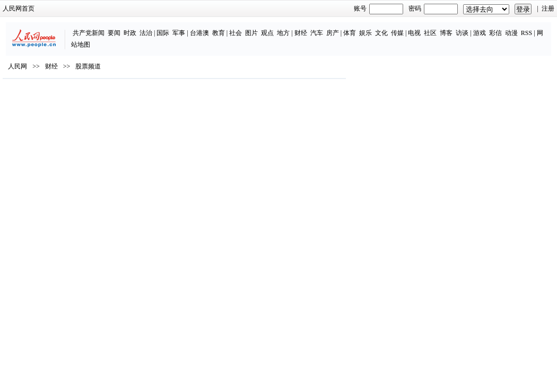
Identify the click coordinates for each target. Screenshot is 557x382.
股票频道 (109, 90)
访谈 (423, 27)
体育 (310, 27)
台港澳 (160, 27)
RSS (487, 27)
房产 (293, 27)
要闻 (75, 27)
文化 (342, 27)
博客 (407, 27)
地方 (244, 27)
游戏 (440, 27)
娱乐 (326, 27)
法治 (107, 27)
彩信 (456, 27)
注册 (526, 8)
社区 (391, 27)
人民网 (38, 90)
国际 (124, 27)
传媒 (358, 27)
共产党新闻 (50, 27)
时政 (91, 27)
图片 (212, 27)
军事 (140, 27)
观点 (228, 27)
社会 (196, 27)
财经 (261, 27)
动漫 (472, 27)
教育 (179, 27)
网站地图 (510, 27)
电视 (375, 27)
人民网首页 (40, 8)
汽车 (277, 27)
